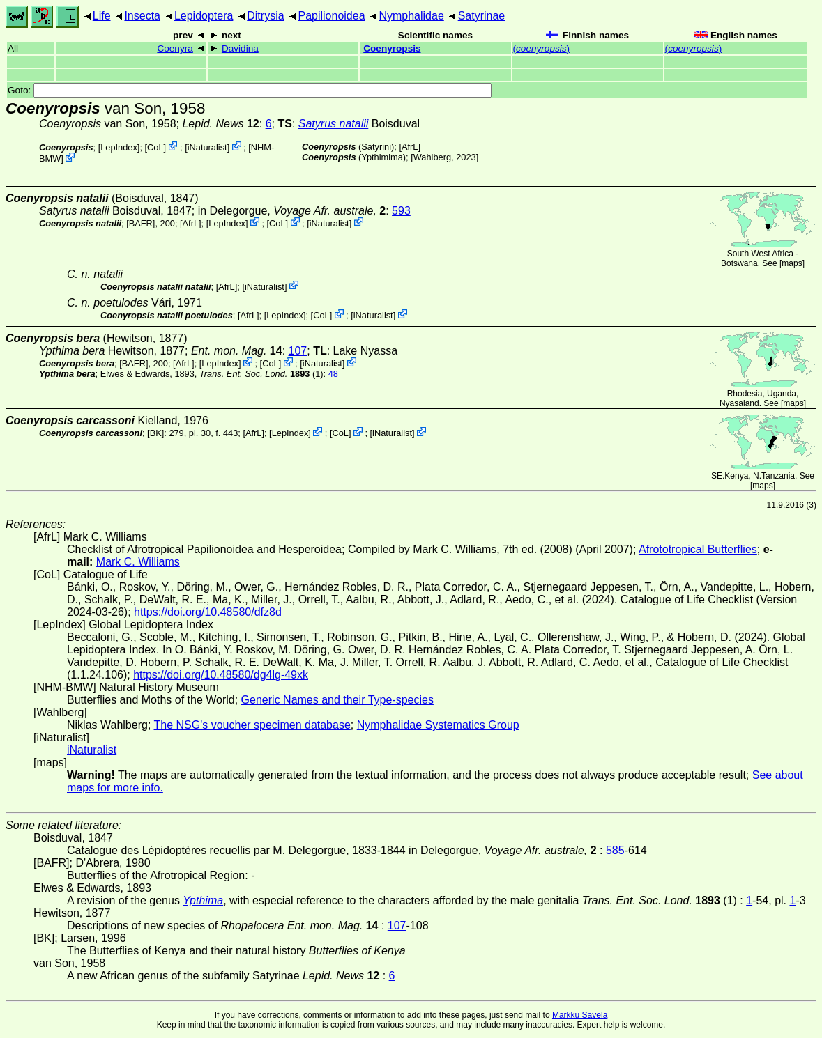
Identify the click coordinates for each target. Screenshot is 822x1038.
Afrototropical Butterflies (698, 549)
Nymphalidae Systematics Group (438, 725)
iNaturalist (207, 147)
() (541, 48)
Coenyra (174, 48)
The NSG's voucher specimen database (252, 725)
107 (298, 351)
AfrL (410, 146)
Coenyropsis (391, 48)
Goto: (250, 90)
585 (615, 850)
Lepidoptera (204, 16)
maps (792, 263)
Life (102, 16)
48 (333, 374)
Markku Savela (579, 1015)
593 (401, 211)
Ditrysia (265, 16)
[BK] (155, 433)
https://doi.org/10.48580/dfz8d (208, 612)
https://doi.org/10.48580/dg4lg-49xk (220, 675)
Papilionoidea (331, 16)
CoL (155, 147)
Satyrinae (481, 16)
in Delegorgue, (292, 211)
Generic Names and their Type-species (337, 700)
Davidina (240, 48)
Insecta (142, 16)
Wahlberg (432, 157)
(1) (261, 374)
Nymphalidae (411, 16)
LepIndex (118, 147)
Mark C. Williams (138, 562)
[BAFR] (140, 222)
